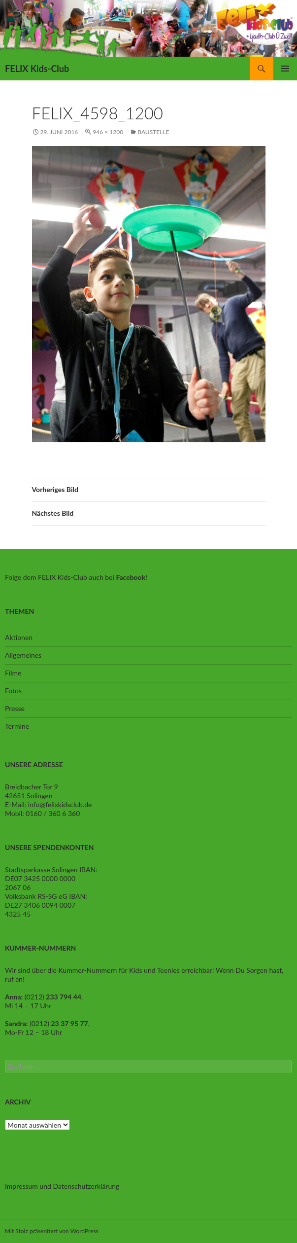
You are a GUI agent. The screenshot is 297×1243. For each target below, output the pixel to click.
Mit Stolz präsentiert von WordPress (52, 1231)
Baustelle (153, 132)
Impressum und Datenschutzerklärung (62, 1186)
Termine (17, 726)
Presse (15, 708)
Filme (13, 673)
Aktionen (19, 637)
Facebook (130, 577)
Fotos (13, 690)
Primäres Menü (285, 68)
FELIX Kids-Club (37, 68)
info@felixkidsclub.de (60, 804)
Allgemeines (23, 655)
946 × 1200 (108, 132)
